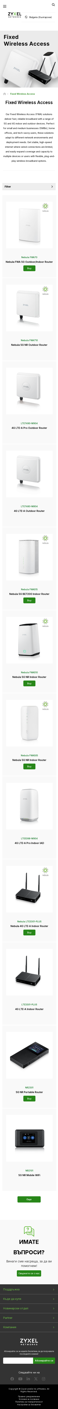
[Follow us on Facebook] (12, 1379)
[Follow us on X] (36, 1379)
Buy (29, 268)
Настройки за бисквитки (29, 1404)
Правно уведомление (29, 1396)
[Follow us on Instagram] (43, 1379)
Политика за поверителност (29, 1402)
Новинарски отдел (15, 1308)
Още (29, 1199)
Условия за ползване (29, 1399)
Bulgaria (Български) (40, 17)
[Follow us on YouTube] (20, 1379)
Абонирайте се (44, 1360)
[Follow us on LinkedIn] (28, 1379)
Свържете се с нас (29, 1273)
